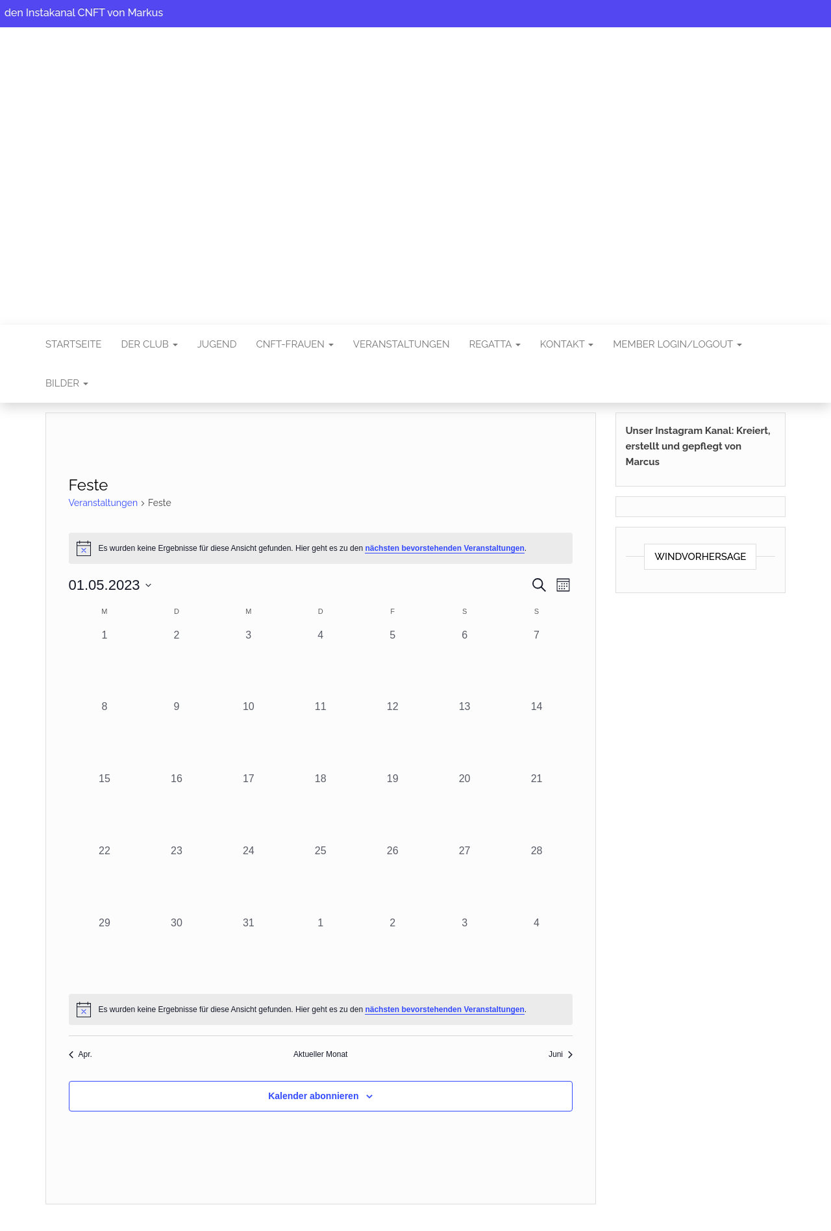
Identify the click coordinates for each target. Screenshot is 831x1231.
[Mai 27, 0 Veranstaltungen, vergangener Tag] (464, 879)
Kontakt (566, 344)
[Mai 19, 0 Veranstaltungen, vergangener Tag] (392, 807)
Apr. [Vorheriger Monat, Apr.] (80, 1054)
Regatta (494, 344)
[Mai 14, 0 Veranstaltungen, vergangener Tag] (537, 735)
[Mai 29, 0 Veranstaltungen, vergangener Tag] (105, 951)
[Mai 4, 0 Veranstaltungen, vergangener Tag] (320, 664)
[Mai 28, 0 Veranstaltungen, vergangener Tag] (537, 879)
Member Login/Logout (677, 344)
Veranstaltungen (401, 344)
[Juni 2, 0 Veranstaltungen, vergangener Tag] (392, 951)
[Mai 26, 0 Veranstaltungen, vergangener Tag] (392, 879)
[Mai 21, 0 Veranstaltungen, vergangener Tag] (537, 807)
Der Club (149, 344)
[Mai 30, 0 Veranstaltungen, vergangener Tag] (176, 951)
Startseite (73, 344)
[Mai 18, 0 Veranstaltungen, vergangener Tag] (320, 807)
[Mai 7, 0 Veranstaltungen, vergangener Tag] (537, 664)
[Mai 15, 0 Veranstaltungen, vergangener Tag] (105, 807)
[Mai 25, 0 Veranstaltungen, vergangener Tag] (320, 879)
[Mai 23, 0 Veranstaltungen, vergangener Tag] (176, 879)
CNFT (415, 167)
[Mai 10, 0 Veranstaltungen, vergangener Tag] (248, 735)
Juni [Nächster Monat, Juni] (561, 1054)
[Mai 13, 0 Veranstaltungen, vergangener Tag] (464, 735)
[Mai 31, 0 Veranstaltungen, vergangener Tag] (248, 951)
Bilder (66, 383)
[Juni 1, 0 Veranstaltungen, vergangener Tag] (320, 951)
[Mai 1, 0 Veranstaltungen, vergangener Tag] (105, 664)
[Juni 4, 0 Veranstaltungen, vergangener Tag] (537, 951)
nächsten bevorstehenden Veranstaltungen (444, 548)
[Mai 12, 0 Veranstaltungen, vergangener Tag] (392, 735)
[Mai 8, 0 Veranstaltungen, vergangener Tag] (105, 735)
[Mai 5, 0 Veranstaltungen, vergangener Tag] (392, 664)
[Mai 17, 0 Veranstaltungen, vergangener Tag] (248, 807)
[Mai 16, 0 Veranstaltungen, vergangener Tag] (176, 807)
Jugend (217, 344)
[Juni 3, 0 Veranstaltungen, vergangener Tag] (464, 951)
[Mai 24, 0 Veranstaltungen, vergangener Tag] (248, 879)
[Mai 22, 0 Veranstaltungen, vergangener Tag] (105, 879)
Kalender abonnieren (313, 1096)
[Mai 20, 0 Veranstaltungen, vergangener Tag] (464, 807)
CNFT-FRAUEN (294, 344)
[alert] (321, 548)
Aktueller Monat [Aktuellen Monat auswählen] (320, 1054)
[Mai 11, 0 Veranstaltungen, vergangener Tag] (320, 735)
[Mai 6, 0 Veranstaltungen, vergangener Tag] (464, 664)
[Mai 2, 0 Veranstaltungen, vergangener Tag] (176, 664)
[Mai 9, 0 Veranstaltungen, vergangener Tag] (176, 735)
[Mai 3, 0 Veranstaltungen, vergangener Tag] (248, 664)
